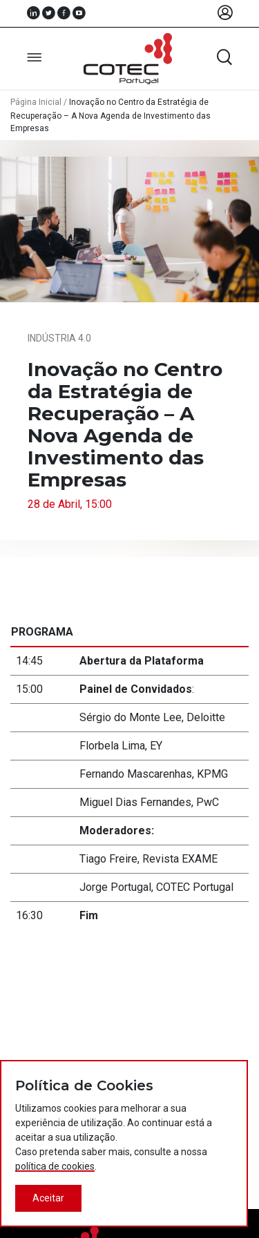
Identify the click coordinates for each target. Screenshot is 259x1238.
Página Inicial (35, 102)
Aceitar (48, 1197)
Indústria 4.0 (59, 338)
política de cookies (55, 1166)
